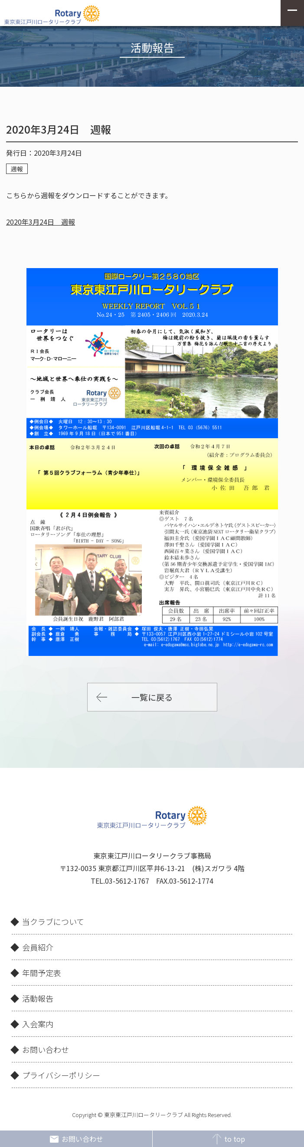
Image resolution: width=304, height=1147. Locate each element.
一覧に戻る (152, 697)
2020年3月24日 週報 (40, 221)
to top (228, 1139)
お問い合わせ (76, 1139)
